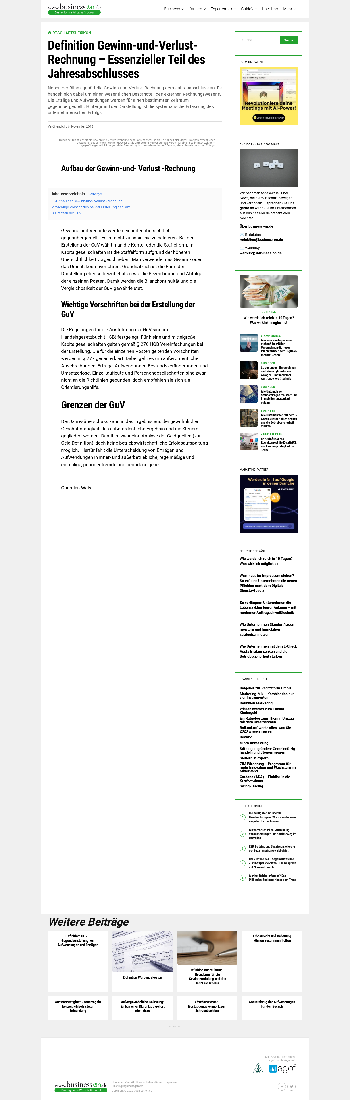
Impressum (171, 1081)
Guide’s (247, 9)
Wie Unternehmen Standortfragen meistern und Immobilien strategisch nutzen (267, 629)
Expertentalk (221, 9)
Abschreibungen (78, 366)
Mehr (287, 9)
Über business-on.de (256, 226)
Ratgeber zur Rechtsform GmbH (265, 688)
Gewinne (70, 230)
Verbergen (95, 194)
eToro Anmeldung (254, 743)
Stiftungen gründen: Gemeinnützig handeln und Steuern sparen (267, 750)
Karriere (195, 9)
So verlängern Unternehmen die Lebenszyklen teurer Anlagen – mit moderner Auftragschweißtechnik (268, 607)
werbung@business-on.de (261, 253)
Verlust (149, 168)
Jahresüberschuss (88, 421)
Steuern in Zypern (254, 758)
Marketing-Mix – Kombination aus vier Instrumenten (267, 696)
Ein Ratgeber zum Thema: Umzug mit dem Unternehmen (267, 720)
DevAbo (246, 737)
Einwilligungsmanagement (127, 1084)
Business (172, 9)
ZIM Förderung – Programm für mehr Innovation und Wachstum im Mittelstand (268, 767)
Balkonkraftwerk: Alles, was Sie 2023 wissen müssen (265, 729)
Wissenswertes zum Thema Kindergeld (262, 711)
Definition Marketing (256, 703)
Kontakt (129, 1081)
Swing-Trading (251, 786)
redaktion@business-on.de (261, 240)
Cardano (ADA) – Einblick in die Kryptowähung (265, 779)
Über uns (270, 9)
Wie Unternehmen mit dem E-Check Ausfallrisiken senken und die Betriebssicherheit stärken (268, 651)
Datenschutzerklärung (149, 1081)
